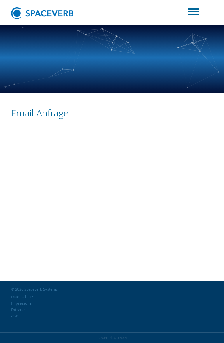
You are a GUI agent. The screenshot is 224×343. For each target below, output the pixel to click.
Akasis (122, 338)
